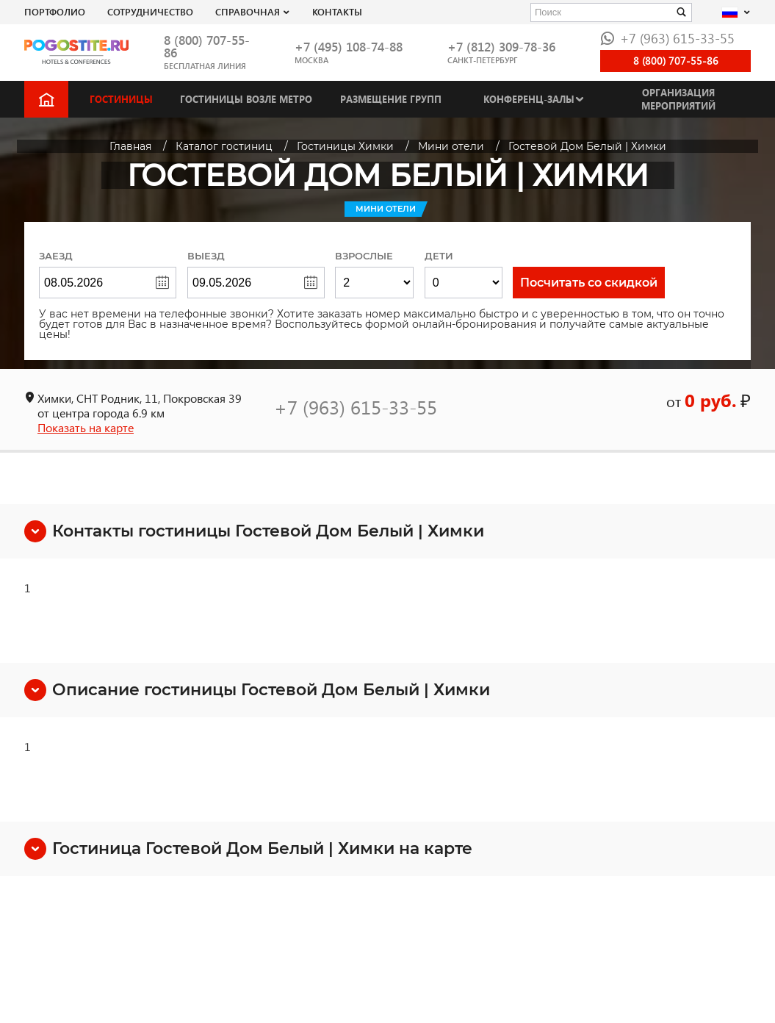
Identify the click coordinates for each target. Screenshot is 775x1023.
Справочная (247, 11)
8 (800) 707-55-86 (207, 46)
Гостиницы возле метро (246, 99)
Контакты (337, 11)
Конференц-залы (528, 99)
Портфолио (54, 11)
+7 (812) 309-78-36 (501, 46)
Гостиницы (121, 99)
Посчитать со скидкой (588, 283)
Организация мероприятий (678, 99)
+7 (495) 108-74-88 (349, 46)
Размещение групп (390, 99)
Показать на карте (85, 427)
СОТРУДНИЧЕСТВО (150, 11)
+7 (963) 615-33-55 (667, 38)
